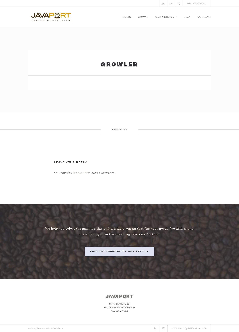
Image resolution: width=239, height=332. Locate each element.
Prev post (119, 129)
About (143, 16)
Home (126, 16)
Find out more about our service (119, 251)
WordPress (57, 328)
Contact (204, 16)
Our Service (165, 16)
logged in (80, 173)
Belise (31, 328)
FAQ (187, 16)
